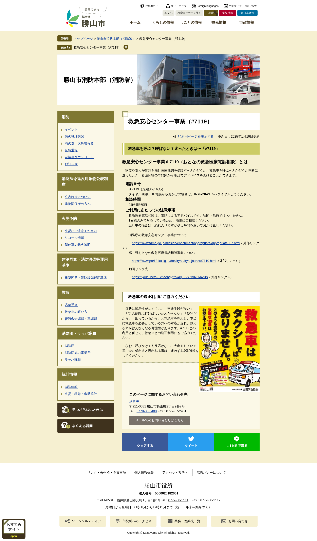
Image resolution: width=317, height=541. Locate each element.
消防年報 (71, 387)
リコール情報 (74, 238)
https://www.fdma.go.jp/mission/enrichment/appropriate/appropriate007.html (186, 243)
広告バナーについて (211, 472)
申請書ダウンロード (79, 157)
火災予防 (69, 218)
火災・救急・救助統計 (81, 394)
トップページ (83, 38)
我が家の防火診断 (78, 244)
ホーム (135, 22)
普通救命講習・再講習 (81, 318)
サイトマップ (179, 5)
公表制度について (78, 197)
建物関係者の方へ (78, 204)
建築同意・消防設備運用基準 (86, 277)
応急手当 (71, 305)
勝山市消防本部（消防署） (116, 38)
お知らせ (71, 164)
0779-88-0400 (146, 411)
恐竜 (211, 13)
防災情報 (227, 13)
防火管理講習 (74, 136)
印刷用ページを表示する (196, 136)
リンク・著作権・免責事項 (106, 472)
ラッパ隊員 (73, 359)
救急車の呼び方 (76, 312)
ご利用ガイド (153, 5)
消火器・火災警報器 (79, 143)
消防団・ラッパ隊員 (79, 333)
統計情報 (69, 374)
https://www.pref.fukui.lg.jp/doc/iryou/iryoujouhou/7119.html (174, 261)
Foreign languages (208, 5)
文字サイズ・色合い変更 (243, 5)
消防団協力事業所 (78, 352)
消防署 (134, 401)
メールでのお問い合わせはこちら (159, 420)
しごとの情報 (191, 22)
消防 (65, 117)
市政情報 (246, 22)
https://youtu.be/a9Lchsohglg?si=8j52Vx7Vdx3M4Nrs (170, 277)
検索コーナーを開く (189, 12)
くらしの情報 (163, 22)
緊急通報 (71, 150)
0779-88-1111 (178, 500)
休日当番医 (247, 13)
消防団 (69, 346)
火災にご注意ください (81, 231)
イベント (71, 129)
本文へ (168, 12)
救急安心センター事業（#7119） (98, 47)
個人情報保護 (144, 472)
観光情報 (218, 22)
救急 (65, 292)
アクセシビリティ (175, 472)
